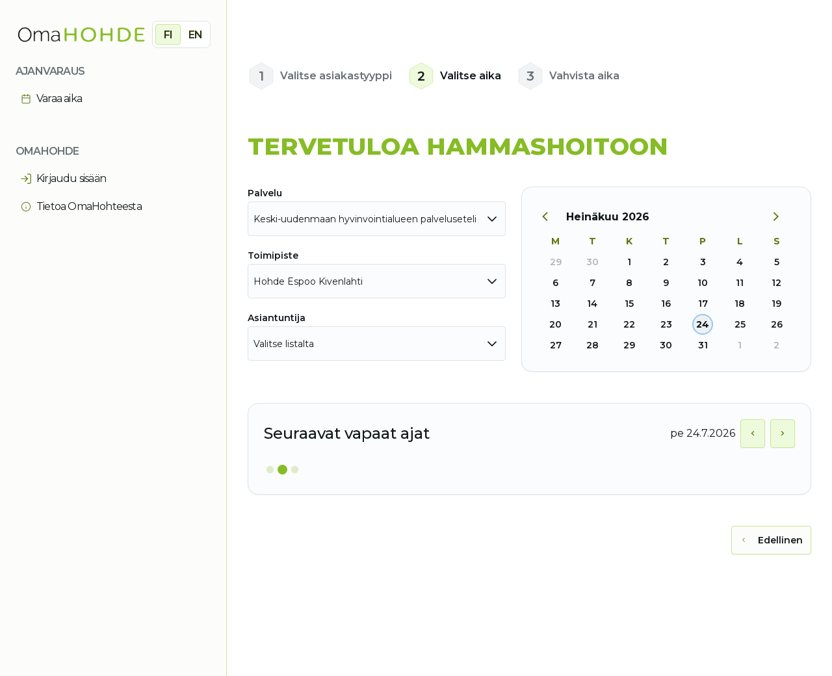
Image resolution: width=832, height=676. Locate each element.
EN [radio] (195, 35)
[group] (181, 34)
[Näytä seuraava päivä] (782, 433)
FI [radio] (168, 35)
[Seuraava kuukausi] (780, 217)
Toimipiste (273, 255)
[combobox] (377, 219)
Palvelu (265, 193)
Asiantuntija (277, 318)
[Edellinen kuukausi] (552, 217)
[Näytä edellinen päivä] (752, 433)
